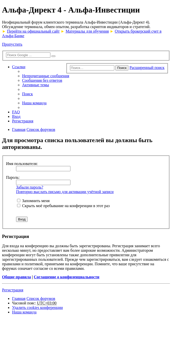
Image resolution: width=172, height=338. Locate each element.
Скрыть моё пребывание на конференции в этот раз (63, 206)
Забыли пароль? (29, 187)
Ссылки (18, 67)
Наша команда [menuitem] (34, 103)
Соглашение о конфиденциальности (66, 277)
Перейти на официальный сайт (33, 31)
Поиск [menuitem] (27, 94)
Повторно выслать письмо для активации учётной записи (65, 192)
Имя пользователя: (22, 163)
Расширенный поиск (146, 67)
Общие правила (16, 277)
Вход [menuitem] (16, 116)
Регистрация (12, 290)
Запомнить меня (33, 201)
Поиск (122, 68)
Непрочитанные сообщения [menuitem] (45, 76)
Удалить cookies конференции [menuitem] (37, 307)
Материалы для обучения (87, 31)
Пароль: (13, 177)
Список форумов (41, 298)
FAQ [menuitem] (16, 112)
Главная (19, 298)
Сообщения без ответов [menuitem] (42, 80)
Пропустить (12, 44)
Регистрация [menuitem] (22, 121)
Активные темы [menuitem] (35, 85)
